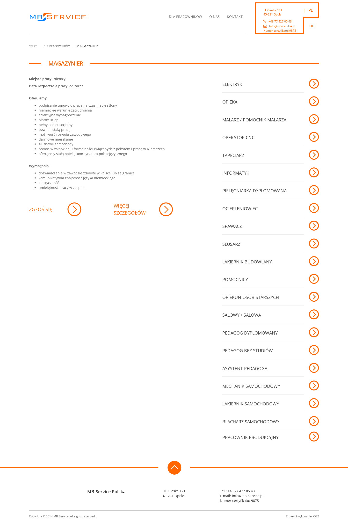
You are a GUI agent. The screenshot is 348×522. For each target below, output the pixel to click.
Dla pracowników (185, 16)
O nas (214, 16)
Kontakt (235, 16)
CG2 (316, 516)
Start (33, 46)
